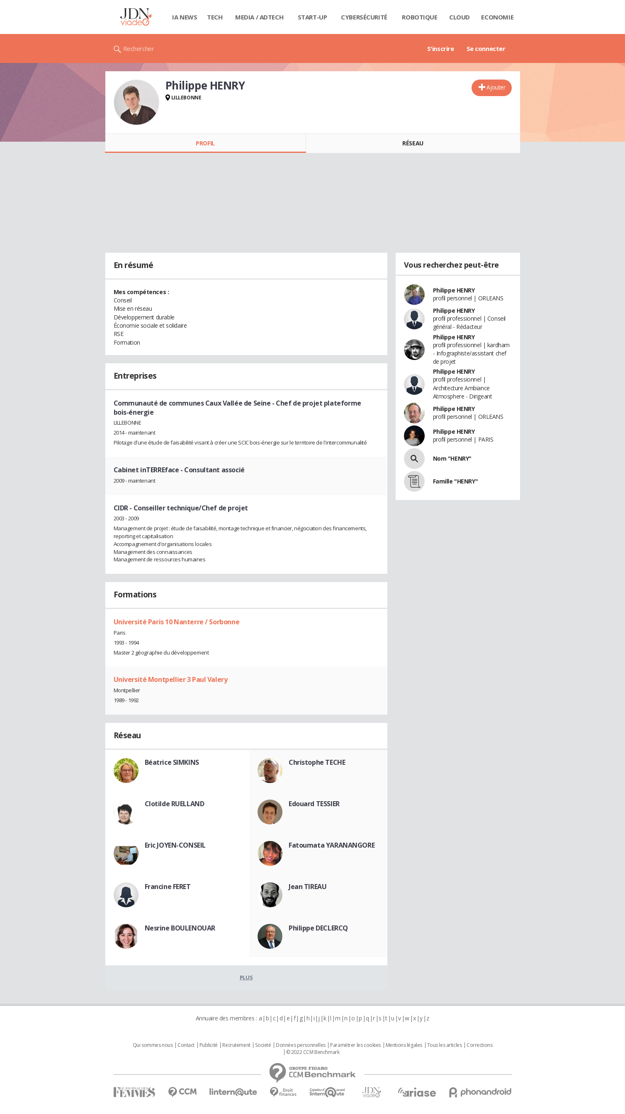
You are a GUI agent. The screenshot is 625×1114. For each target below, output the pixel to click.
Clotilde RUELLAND (174, 803)
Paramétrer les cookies (355, 1045)
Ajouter (495, 87)
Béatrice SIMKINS (172, 762)
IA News (184, 17)
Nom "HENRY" (452, 458)
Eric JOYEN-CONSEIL (175, 845)
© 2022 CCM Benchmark (313, 1052)
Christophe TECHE (317, 762)
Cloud (459, 17)
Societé (263, 1045)
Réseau (412, 143)
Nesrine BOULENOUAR (180, 928)
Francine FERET (168, 886)
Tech (214, 17)
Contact (186, 1045)
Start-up (312, 17)
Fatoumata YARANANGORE (332, 845)
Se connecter (486, 48)
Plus (246, 977)
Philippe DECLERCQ (318, 928)
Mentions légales (404, 1045)
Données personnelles (301, 1045)
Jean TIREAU (307, 886)
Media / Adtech (259, 17)
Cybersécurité (364, 17)
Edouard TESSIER (314, 803)
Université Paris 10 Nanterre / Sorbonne (177, 621)
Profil (205, 143)
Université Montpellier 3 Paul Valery (171, 679)
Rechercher (138, 48)
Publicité (208, 1045)
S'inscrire (440, 48)
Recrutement (236, 1045)
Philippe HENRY (454, 290)
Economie (497, 17)
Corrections (479, 1045)
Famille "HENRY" (455, 481)
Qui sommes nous (153, 1045)
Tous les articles (444, 1045)
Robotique (419, 17)
